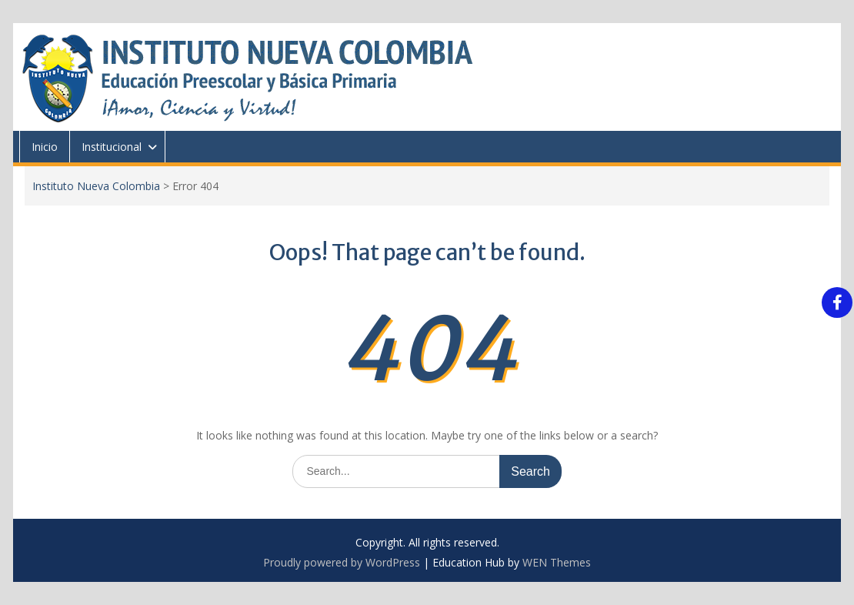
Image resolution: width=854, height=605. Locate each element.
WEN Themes (556, 562)
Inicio (45, 146)
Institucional (112, 146)
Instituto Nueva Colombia (96, 186)
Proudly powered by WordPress (341, 562)
